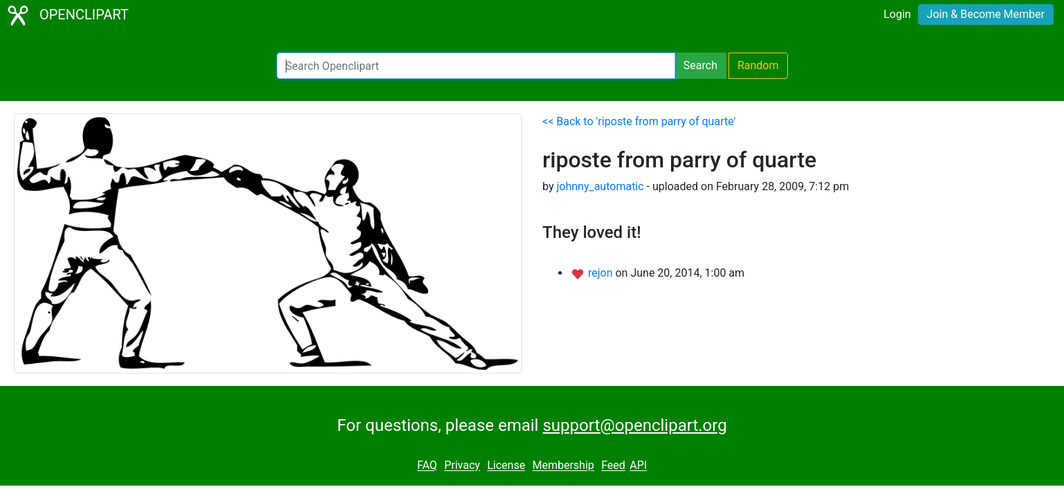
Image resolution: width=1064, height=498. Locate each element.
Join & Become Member (986, 14)
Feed (613, 465)
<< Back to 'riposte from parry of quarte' (638, 121)
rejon (602, 272)
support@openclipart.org (634, 425)
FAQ (427, 465)
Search (700, 65)
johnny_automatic (599, 186)
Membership (563, 465)
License (506, 465)
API (638, 465)
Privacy (462, 465)
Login (896, 14)
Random (758, 65)
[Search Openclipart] (476, 66)
